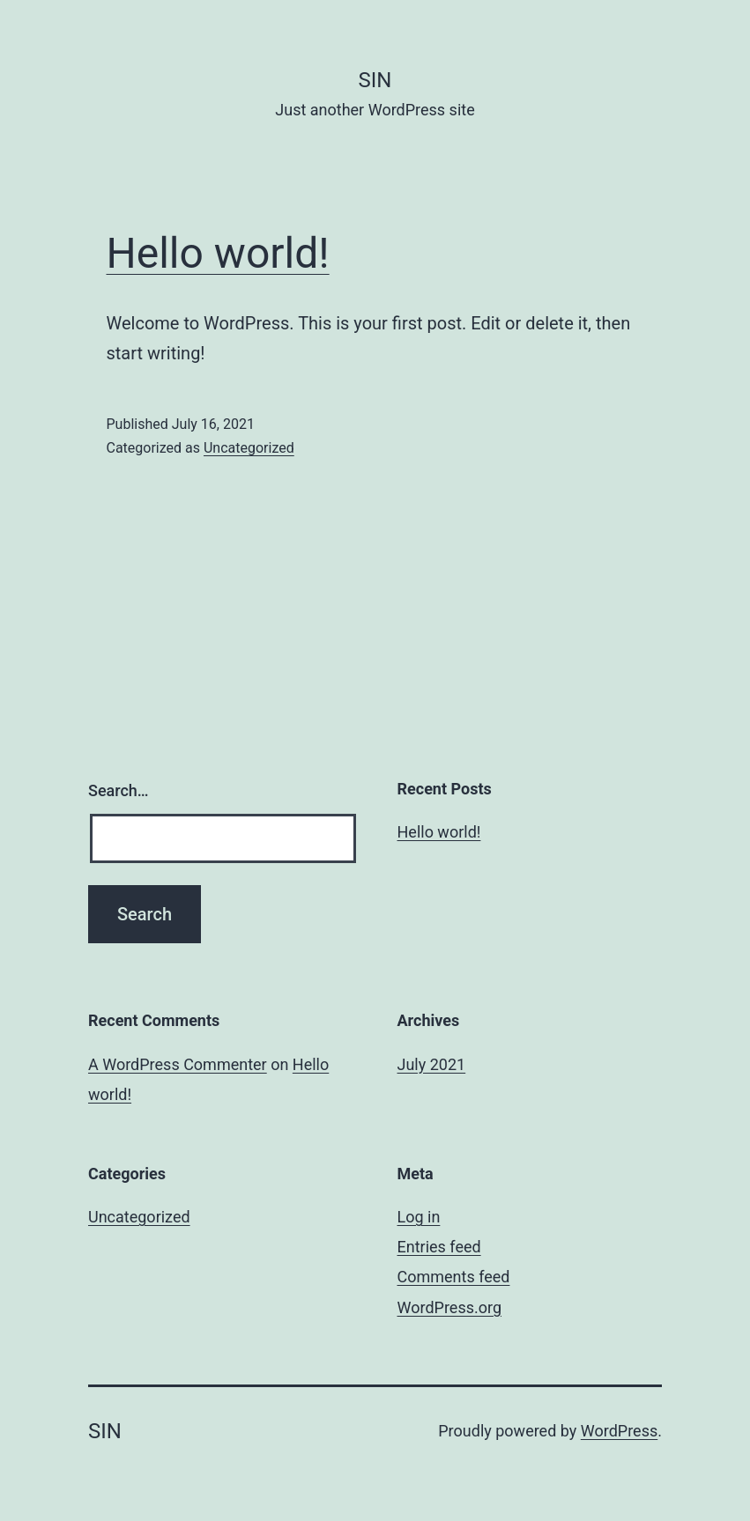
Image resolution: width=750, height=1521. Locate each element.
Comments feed (453, 1276)
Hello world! (218, 253)
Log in (419, 1216)
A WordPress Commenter (177, 1064)
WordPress (619, 1430)
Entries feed (439, 1246)
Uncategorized (249, 447)
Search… (118, 790)
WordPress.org (449, 1307)
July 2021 (431, 1064)
